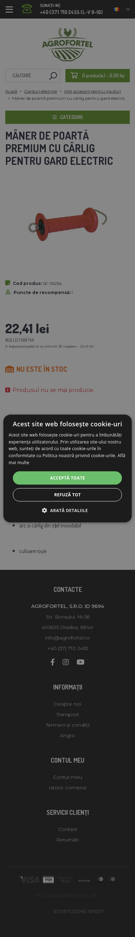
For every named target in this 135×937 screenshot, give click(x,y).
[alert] (67, 468)
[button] (67, 510)
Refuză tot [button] (67, 495)
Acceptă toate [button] (67, 478)
